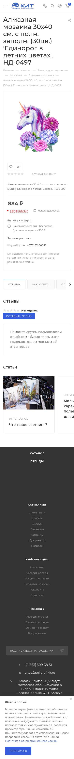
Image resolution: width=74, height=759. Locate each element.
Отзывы (14, 284)
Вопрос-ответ (37, 633)
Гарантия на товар (37, 584)
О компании (37, 512)
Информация (37, 559)
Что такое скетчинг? (28, 425)
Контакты (37, 534)
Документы (37, 540)
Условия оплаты (37, 572)
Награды (37, 545)
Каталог (37, 453)
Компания (37, 504)
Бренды (37, 461)
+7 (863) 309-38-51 (38, 665)
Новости (37, 518)
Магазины (37, 567)
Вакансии (37, 529)
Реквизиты (37, 589)
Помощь (37, 608)
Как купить (41, 284)
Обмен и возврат (37, 627)
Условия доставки (37, 578)
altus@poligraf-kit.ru (40, 672)
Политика (37, 595)
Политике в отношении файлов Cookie (31, 740)
